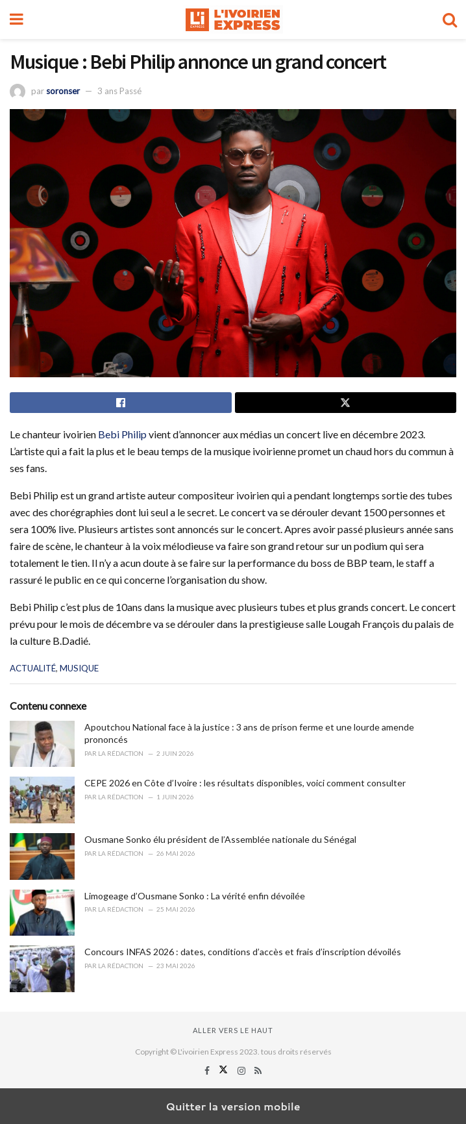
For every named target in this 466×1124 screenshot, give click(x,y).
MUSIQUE (79, 668)
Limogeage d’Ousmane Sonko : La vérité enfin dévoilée (194, 895)
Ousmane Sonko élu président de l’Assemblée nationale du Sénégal (220, 839)
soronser (63, 91)
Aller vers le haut (233, 1030)
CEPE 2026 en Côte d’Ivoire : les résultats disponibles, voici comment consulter (245, 782)
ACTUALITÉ (33, 668)
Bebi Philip (121, 434)
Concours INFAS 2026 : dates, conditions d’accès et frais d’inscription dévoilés (242, 951)
